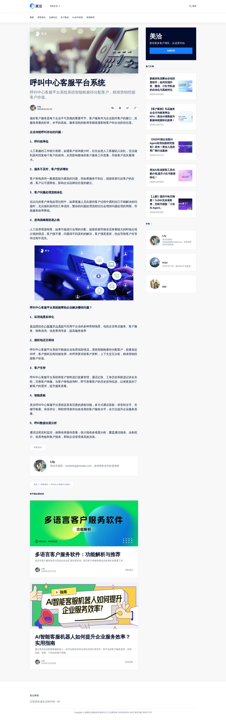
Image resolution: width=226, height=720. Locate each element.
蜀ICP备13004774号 (143, 712)
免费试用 (171, 51)
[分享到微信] (112, 108)
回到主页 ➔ (55, 6)
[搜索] (192, 6)
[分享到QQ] (120, 108)
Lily (52, 461)
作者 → (149, 224)
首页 (36, 484)
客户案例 (65, 17)
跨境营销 (90, 17)
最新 (32, 17)
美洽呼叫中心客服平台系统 (47, 326)
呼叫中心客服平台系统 (60, 484)
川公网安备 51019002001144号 (121, 712)
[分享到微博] (127, 108)
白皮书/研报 (77, 17)
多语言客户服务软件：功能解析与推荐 (77, 554)
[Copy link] (135, 108)
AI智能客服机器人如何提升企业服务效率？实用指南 (82, 640)
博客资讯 (41, 17)
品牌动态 (53, 17)
